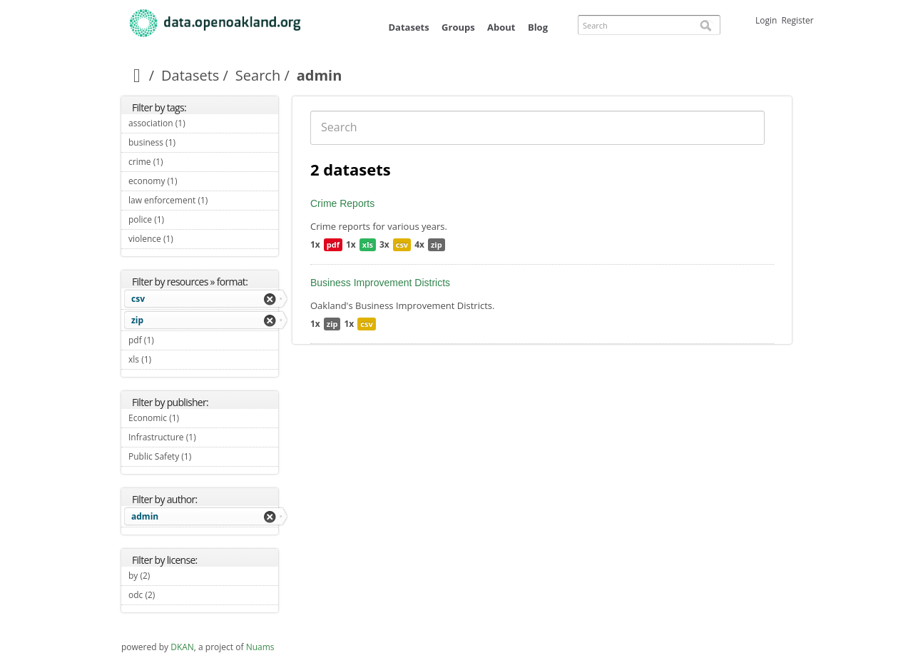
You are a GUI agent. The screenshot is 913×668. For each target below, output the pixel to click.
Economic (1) (195, 418)
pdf (333, 244)
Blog (538, 27)
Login (766, 20)
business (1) (192, 142)
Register (797, 20)
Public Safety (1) (203, 458)
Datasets (408, 27)
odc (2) (171, 595)
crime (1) (179, 162)
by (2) (166, 576)
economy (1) (193, 181)
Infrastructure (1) (203, 439)
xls (367, 244)
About (501, 27)
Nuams (260, 647)
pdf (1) (170, 340)
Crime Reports (342, 203)
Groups (458, 27)
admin (144, 516)
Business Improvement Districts (380, 282)
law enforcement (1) (203, 202)
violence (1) (189, 239)
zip (137, 320)
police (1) (180, 219)
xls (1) (168, 359)
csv (138, 299)
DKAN (182, 647)
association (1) (201, 123)
